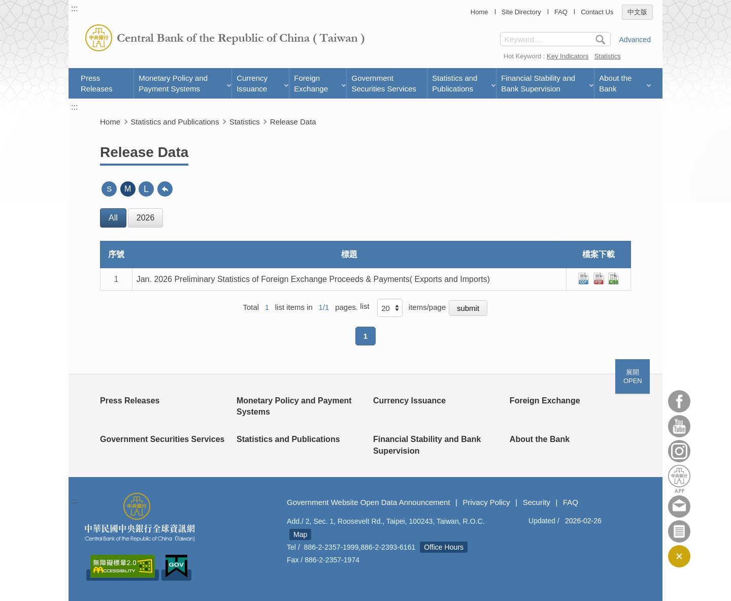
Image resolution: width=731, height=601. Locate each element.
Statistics (607, 56)
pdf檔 (598, 278)
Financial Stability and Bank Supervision (538, 83)
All (113, 217)
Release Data (293, 121)
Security (536, 502)
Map (300, 534)
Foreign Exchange (311, 83)
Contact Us (597, 12)
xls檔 (613, 278)
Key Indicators (567, 56)
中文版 (637, 12)
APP (679, 479)
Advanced (635, 40)
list (364, 306)
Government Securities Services (383, 83)
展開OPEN (632, 376)
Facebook (679, 401)
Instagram (679, 451)
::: (74, 8)
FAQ (561, 12)
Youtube (679, 426)
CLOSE (679, 556)
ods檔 (583, 278)
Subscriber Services (679, 531)
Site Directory (521, 12)
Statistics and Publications (454, 83)
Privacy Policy (486, 502)
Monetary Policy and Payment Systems (173, 83)
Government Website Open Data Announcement (368, 502)
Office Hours (443, 547)
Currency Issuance (252, 83)
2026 (146, 217)
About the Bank (615, 83)
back (165, 189)
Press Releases (97, 83)
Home (479, 12)
